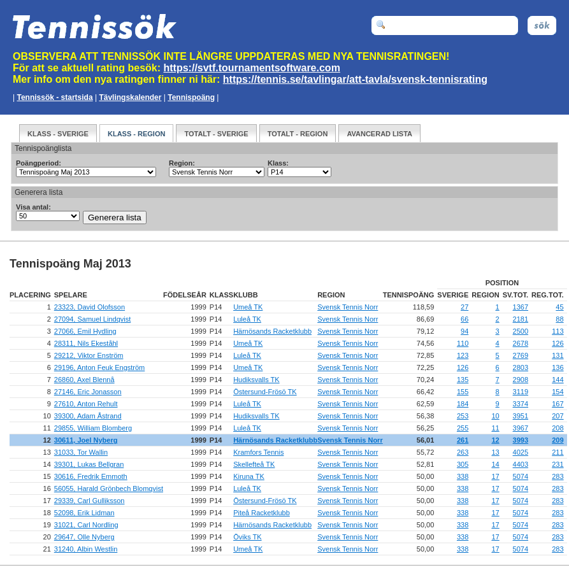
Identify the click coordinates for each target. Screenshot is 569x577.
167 (557, 404)
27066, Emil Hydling (85, 331)
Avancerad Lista (379, 134)
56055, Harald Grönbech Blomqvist (108, 488)
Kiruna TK (248, 476)
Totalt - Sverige (216, 134)
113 (557, 331)
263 (462, 452)
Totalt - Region (298, 134)
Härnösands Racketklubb (272, 331)
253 (462, 416)
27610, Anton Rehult (86, 404)
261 (462, 440)
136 (557, 367)
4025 (520, 452)
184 (462, 404)
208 (557, 428)
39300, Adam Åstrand (88, 416)
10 (495, 416)
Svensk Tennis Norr (347, 307)
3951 (520, 416)
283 (557, 476)
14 (495, 464)
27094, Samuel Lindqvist (92, 319)
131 (557, 355)
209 (557, 440)
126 (557, 343)
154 (557, 391)
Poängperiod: (38, 163)
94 (464, 331)
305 (462, 464)
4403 (520, 464)
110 (462, 343)
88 (559, 319)
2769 (520, 355)
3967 (520, 428)
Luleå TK (247, 319)
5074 (520, 476)
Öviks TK (247, 537)
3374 (520, 404)
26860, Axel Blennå (84, 379)
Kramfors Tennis (258, 452)
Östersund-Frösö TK (264, 391)
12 (495, 440)
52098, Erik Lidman (84, 512)
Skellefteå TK (254, 464)
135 (462, 379)
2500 (520, 331)
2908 (520, 379)
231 (557, 464)
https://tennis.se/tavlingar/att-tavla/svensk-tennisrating (355, 79)
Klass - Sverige (58, 134)
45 (559, 307)
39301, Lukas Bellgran (89, 464)
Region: (182, 163)
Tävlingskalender (130, 97)
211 (557, 452)
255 (462, 428)
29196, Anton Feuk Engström (99, 367)
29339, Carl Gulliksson (89, 500)
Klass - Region (136, 134)
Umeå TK (248, 307)
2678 (520, 343)
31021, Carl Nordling (86, 525)
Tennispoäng (191, 97)
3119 (520, 391)
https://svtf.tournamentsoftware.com (252, 67)
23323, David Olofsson (89, 307)
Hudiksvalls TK (256, 379)
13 (495, 452)
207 (557, 416)
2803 (520, 367)
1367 (520, 307)
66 (464, 319)
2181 (520, 319)
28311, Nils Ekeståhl (86, 343)
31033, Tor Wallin (81, 452)
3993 (520, 440)
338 (462, 476)
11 (495, 428)
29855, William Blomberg (93, 428)
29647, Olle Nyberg (84, 537)
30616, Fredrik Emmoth (90, 476)
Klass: (278, 163)
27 (464, 307)
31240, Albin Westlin (85, 549)
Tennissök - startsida (54, 97)
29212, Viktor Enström (89, 355)
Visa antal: (33, 207)
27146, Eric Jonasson (88, 391)
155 (462, 391)
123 (462, 355)
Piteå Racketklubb (261, 512)
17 (495, 476)
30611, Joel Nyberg (86, 440)
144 (557, 379)
